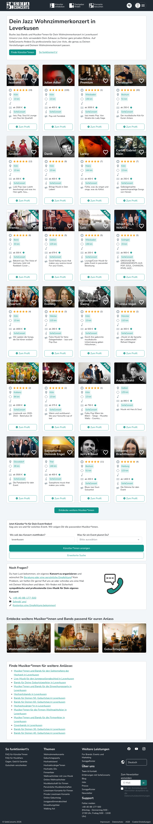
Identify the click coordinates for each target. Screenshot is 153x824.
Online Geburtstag (52, 797)
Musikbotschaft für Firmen (56, 783)
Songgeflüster (88, 761)
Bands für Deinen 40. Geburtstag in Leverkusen (39, 733)
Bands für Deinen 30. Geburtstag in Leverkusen (39, 729)
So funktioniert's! (48, 52)
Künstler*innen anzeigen (76, 548)
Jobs (84, 782)
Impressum (105, 822)
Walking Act (49, 808)
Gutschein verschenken (16, 765)
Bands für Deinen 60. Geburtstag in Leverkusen (39, 702)
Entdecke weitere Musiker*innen (76, 510)
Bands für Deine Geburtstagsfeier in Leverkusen (40, 682)
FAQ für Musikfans (14, 758)
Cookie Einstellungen (141, 822)
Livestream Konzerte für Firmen (58, 790)
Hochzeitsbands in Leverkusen (30, 694)
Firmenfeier (49, 772)
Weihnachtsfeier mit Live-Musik (58, 776)
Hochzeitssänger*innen (54, 765)
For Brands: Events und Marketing (93, 756)
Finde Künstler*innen (22, 52)
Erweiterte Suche (76, 555)
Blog (84, 778)
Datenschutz (117, 822)
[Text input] (131, 783)
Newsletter (87, 793)
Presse (85, 785)
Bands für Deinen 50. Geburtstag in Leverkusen (39, 698)
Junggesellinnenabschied (55, 801)
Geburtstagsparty (52, 758)
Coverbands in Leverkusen (28, 725)
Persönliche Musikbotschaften (58, 787)
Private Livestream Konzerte (57, 794)
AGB (128, 822)
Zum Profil (24, 126)
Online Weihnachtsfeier (54, 779)
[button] (140, 5)
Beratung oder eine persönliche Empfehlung (47, 577)
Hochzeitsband (50, 761)
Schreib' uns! (19, 601)
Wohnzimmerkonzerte (54, 754)
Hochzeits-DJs (50, 768)
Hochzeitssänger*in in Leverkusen (32, 706)
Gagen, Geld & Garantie (16, 761)
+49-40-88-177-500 (24, 598)
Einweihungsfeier (52, 805)
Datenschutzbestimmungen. (137, 795)
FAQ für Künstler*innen (16, 754)
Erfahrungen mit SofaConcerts (96, 775)
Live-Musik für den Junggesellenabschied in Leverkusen (44, 678)
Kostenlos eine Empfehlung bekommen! (34, 605)
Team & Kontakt (89, 771)
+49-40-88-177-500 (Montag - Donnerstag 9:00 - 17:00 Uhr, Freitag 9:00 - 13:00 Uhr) (96, 811)
